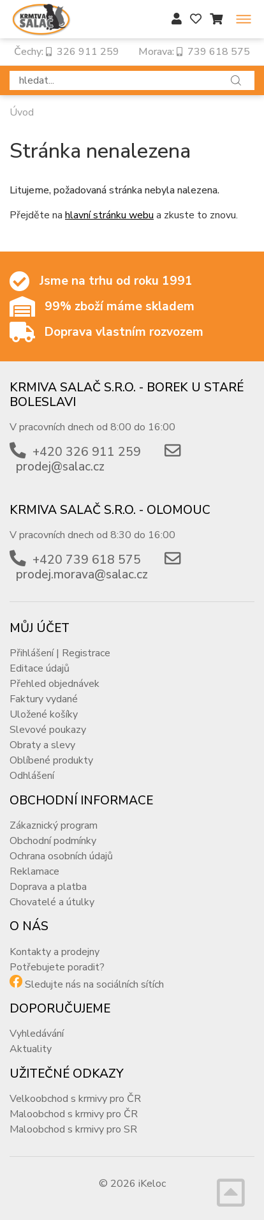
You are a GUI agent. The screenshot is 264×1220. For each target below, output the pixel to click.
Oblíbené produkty (51, 760)
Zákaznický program (54, 825)
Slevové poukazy (48, 730)
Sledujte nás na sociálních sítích (94, 984)
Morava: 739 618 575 (194, 52)
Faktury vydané (44, 699)
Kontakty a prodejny (54, 952)
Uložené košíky (44, 714)
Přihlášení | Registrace (60, 653)
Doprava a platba (48, 887)
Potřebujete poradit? (57, 967)
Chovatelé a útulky (52, 902)
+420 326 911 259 (87, 452)
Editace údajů (40, 668)
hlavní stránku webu (109, 215)
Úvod (22, 112)
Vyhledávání (37, 1034)
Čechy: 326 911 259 (66, 52)
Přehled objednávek (54, 684)
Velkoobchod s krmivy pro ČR (75, 1099)
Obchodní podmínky (53, 841)
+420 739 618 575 (87, 560)
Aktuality (31, 1049)
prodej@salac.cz (60, 466)
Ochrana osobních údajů (61, 856)
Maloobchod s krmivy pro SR (73, 1129)
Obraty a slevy (42, 745)
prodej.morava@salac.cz (82, 574)
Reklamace (34, 871)
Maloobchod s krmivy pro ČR (74, 1114)
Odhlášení (32, 776)
